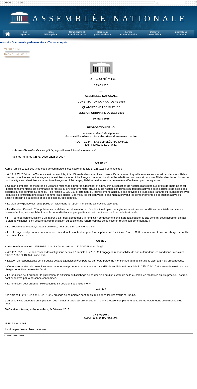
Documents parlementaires (29, 42)
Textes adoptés (57, 42)
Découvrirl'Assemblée (155, 33)
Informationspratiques (181, 33)
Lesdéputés (25, 33)
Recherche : (157, 3)
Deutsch (20, 2)
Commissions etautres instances (76, 33)
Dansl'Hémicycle (51, 33)
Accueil (4, 42)
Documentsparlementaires (103, 33)
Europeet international (128, 33)
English (9, 2)
